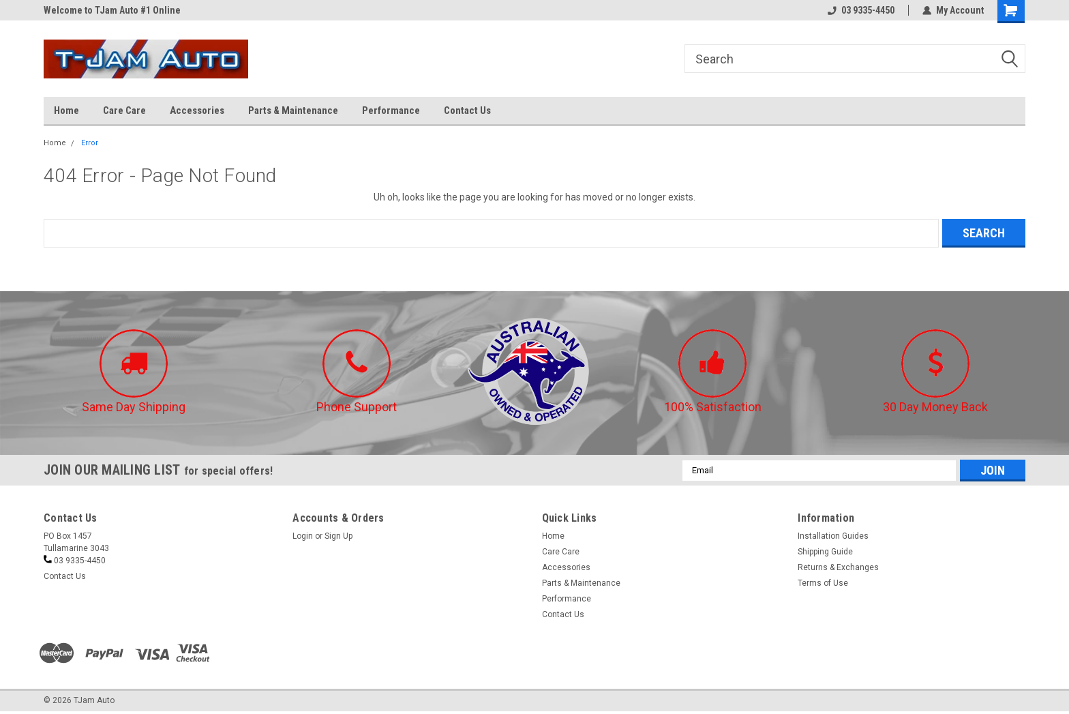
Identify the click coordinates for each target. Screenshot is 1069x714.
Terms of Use (823, 583)
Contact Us (467, 110)
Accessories (197, 110)
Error (89, 142)
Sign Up (338, 536)
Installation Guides (833, 536)
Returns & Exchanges (838, 567)
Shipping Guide (825, 551)
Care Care (124, 110)
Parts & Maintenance (293, 110)
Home (66, 110)
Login (302, 536)
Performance (391, 110)
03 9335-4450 (861, 10)
